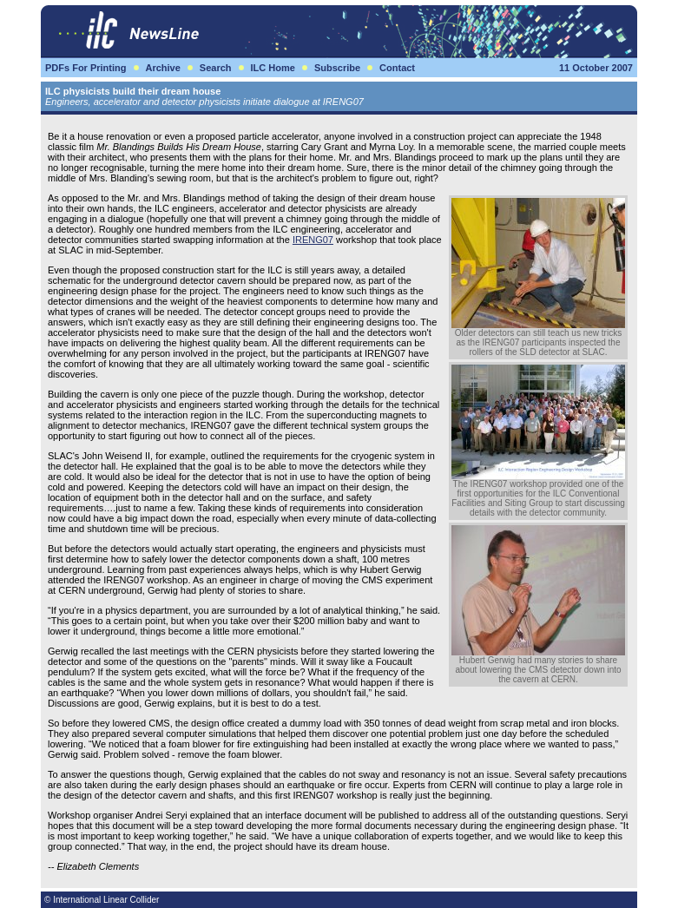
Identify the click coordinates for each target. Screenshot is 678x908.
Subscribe (337, 68)
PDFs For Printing (86, 68)
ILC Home (273, 68)
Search (216, 68)
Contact (397, 68)
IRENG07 (313, 239)
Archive (163, 68)
